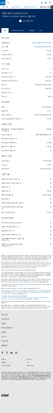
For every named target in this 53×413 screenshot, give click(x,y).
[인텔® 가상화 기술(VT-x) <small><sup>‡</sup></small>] (20, 234)
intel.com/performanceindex (41, 375)
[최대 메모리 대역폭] (16, 142)
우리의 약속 (5, 319)
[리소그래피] (10, 58)
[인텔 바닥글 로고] (5, 395)
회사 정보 (4, 315)
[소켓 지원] (9, 161)
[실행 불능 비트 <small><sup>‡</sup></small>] (14, 230)
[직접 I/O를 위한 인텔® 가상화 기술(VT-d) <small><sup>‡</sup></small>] (8, 240)
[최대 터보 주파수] (14, 77)
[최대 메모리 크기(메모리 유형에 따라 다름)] (8, 131)
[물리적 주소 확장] (14, 146)
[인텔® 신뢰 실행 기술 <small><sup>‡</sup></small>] (18, 226)
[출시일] (7, 111)
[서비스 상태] (11, 115)
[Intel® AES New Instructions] (21, 223)
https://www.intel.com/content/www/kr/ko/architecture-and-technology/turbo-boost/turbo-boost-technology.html (25, 293)
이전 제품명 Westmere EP (42, 47)
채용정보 (4, 345)
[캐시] (6, 84)
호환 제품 (32, 30)
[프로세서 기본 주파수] (17, 81)
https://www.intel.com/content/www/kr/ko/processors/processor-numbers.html (20, 282)
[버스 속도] (9, 88)
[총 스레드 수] (11, 73)
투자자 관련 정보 (7, 328)
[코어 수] (8, 69)
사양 (5, 30)
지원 (40, 30)
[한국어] (45, 2)
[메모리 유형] (11, 135)
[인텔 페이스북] (2, 353)
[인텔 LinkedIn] (11, 353)
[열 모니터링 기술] (14, 212)
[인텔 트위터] (7, 353)
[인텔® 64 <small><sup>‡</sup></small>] (10, 187)
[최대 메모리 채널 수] (16, 138)
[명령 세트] (9, 191)
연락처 (3, 332)
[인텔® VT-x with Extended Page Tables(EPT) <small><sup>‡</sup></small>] (12, 246)
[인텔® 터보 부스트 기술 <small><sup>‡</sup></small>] (19, 179)
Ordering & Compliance (17, 30)
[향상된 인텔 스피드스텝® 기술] (23, 203)
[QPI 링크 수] (11, 92)
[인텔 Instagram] (16, 353)
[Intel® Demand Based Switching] (3, 208)
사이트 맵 (4, 341)
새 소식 (3, 337)
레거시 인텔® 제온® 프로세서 (41, 43)
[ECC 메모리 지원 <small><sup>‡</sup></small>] (15, 150)
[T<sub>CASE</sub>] (7, 165)
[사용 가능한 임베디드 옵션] (21, 119)
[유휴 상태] (9, 199)
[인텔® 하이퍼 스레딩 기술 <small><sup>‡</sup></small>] (21, 183)
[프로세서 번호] (12, 54)
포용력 (3, 323)
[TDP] (6, 96)
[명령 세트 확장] (13, 195)
